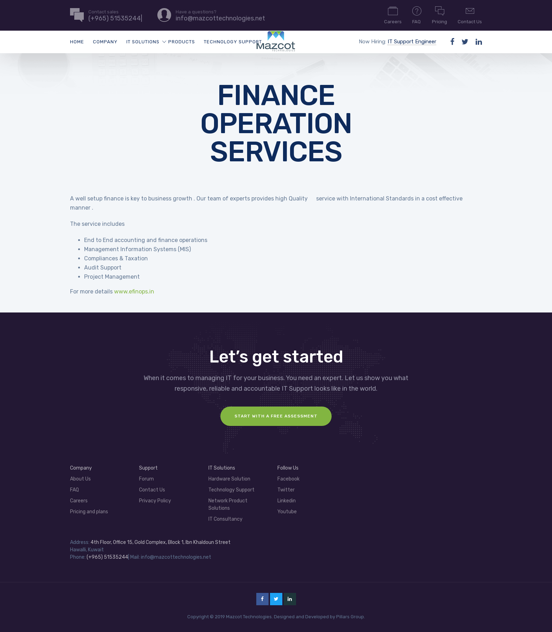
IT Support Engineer (412, 41)
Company (105, 41)
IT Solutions (142, 41)
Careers (393, 14)
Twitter (286, 490)
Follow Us (288, 468)
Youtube (287, 512)
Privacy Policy (155, 501)
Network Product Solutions (227, 504)
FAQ (416, 14)
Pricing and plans (89, 512)
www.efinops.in (134, 291)
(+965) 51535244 (107, 557)
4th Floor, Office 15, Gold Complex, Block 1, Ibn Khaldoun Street (160, 542)
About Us (80, 479)
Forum (146, 479)
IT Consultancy (225, 519)
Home (77, 41)
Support (148, 468)
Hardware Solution (229, 479)
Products (181, 41)
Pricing (439, 14)
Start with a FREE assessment (276, 416)
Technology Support (233, 41)
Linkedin (286, 501)
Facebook (288, 479)
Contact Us (470, 14)
